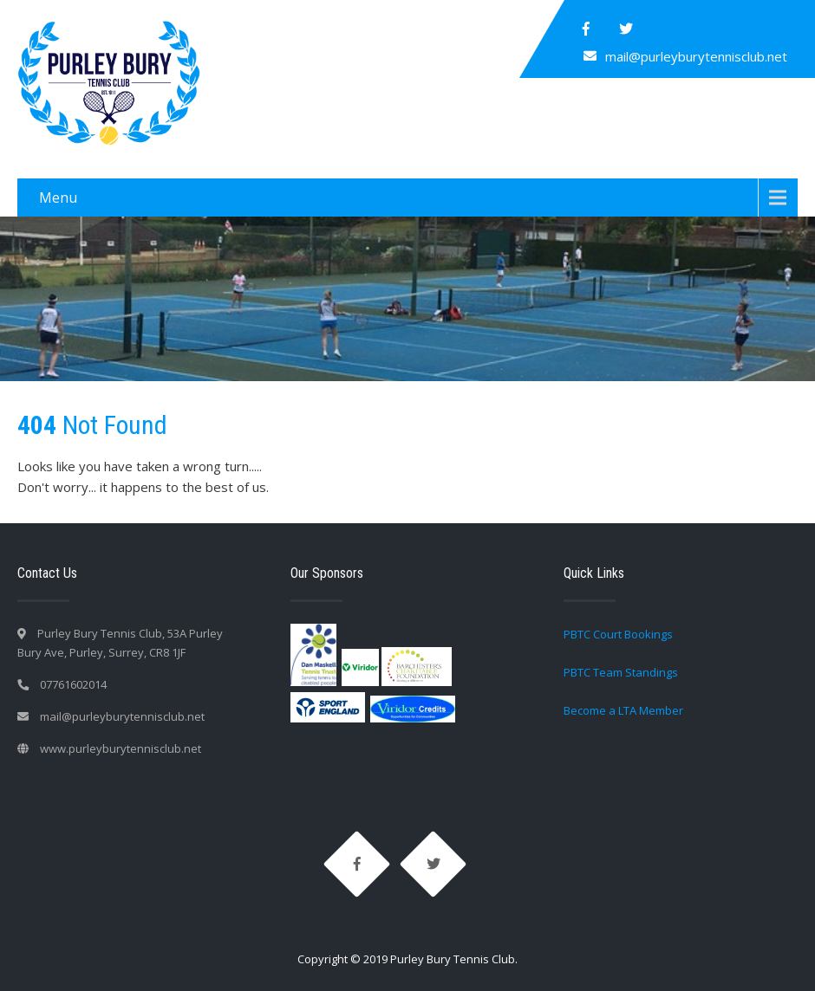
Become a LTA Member (623, 710)
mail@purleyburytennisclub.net (696, 56)
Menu (58, 197)
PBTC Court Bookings (618, 634)
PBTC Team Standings (621, 672)
